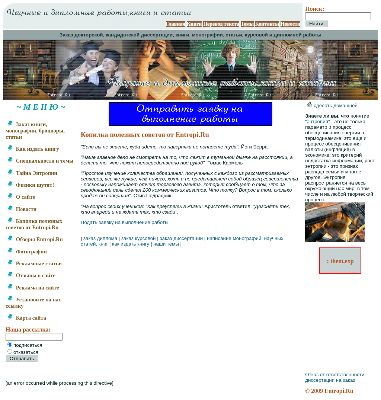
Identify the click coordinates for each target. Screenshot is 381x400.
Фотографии (27, 252)
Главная (175, 24)
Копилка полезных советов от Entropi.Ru (34, 224)
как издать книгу (130, 244)
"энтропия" (317, 121)
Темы (247, 24)
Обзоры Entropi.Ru (35, 239)
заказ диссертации (181, 238)
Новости (290, 24)
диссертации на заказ (330, 380)
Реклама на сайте (33, 288)
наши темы (166, 244)
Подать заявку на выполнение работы (125, 222)
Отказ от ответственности (334, 374)
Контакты (267, 24)
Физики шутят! (30, 185)
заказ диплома (100, 238)
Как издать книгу (33, 149)
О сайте (21, 197)
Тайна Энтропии (32, 173)
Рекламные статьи (34, 263)
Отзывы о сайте (31, 275)
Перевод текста (221, 24)
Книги (194, 24)
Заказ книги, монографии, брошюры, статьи (35, 130)
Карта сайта (26, 318)
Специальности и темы (40, 161)
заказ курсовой (138, 238)
